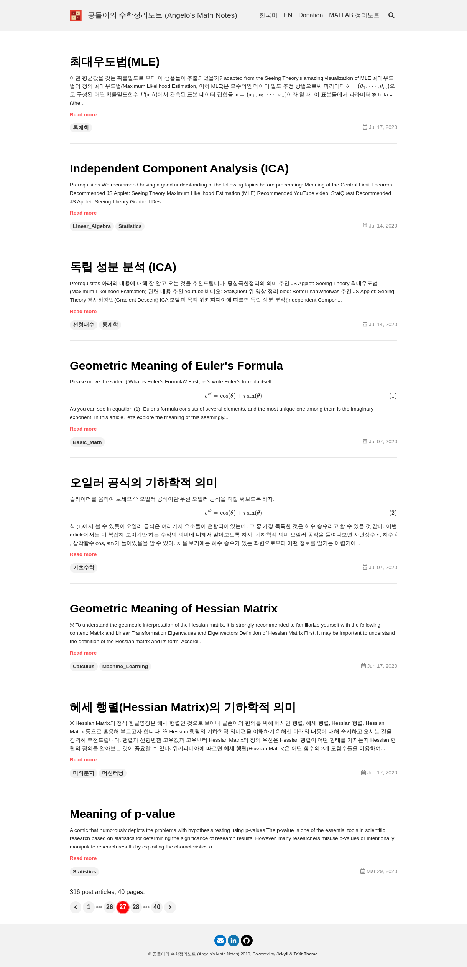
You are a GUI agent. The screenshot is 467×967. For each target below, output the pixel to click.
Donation (310, 15)
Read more (83, 114)
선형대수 (83, 325)
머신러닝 (112, 773)
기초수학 (83, 568)
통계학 (81, 128)
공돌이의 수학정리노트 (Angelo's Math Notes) (162, 15)
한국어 (268, 15)
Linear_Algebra (92, 226)
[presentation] (368, 86)
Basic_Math (87, 442)
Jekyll (282, 954)
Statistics (129, 226)
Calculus (84, 666)
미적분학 (83, 773)
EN (288, 15)
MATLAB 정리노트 (354, 15)
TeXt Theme (306, 954)
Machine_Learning (125, 666)
